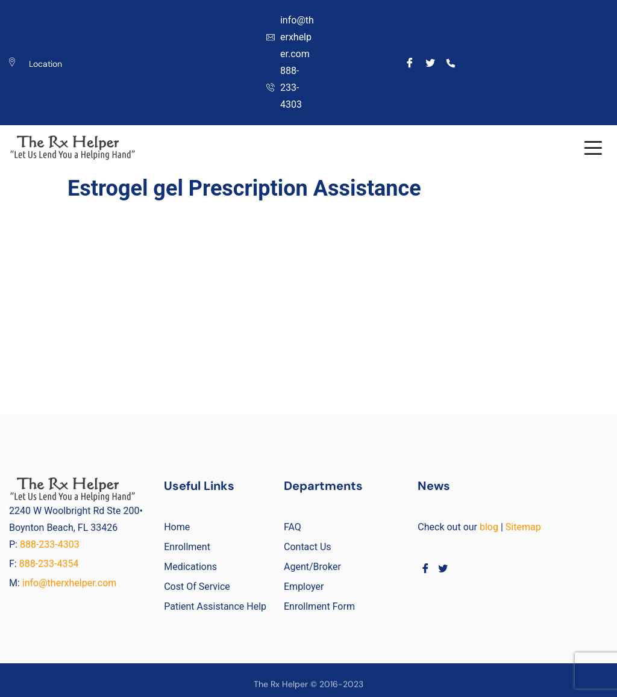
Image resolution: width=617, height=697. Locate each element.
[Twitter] (430, 62)
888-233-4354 (49, 563)
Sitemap (523, 527)
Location (45, 63)
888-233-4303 (51, 544)
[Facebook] (410, 62)
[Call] (450, 62)
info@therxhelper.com (69, 583)
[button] (593, 147)
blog (489, 527)
